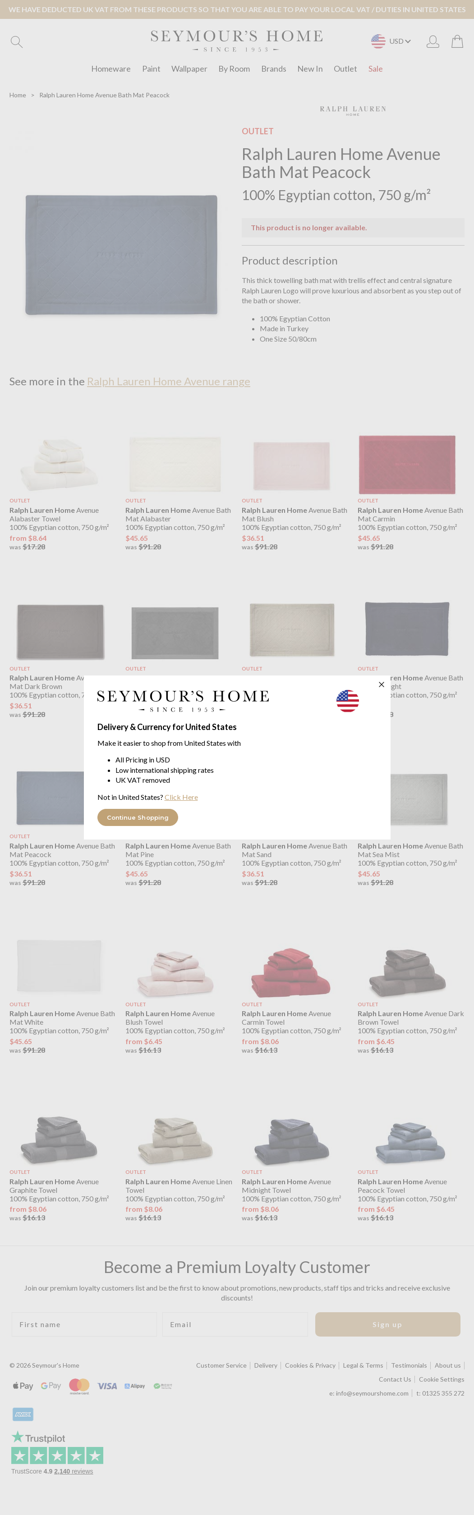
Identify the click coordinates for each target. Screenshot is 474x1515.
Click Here (181, 797)
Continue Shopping (138, 817)
